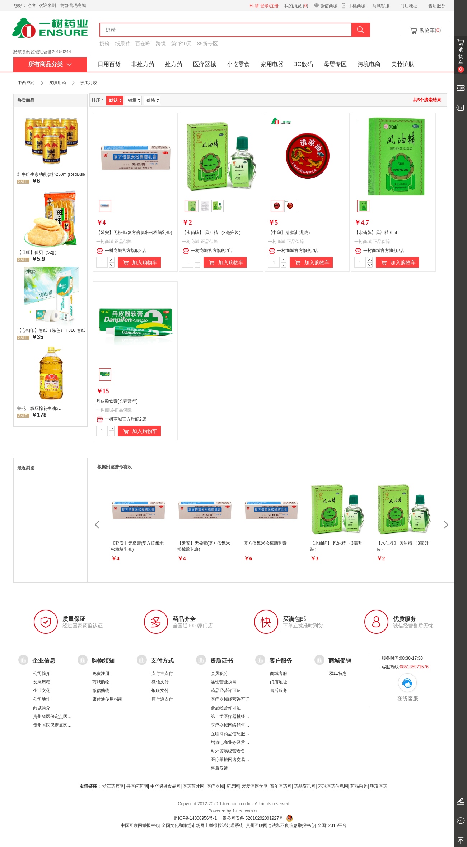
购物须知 (103, 661)
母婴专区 (335, 64)
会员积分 (219, 673)
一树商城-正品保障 (114, 241)
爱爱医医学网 (255, 786)
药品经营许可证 (226, 690)
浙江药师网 (113, 786)
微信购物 (100, 690)
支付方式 (162, 661)
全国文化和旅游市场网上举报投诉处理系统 (202, 825)
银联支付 (160, 690)
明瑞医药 (378, 786)
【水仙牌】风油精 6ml (375, 232)
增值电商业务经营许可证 (234, 742)
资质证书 (221, 661)
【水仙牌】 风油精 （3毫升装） (212, 232)
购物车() (425, 30)
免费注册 (100, 673)
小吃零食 (238, 64)
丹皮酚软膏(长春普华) (117, 401)
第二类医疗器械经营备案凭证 (239, 716)
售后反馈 (219, 768)
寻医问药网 (137, 786)
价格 (152, 100)
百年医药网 (280, 786)
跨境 (161, 43)
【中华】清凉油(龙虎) (289, 232)
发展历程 (41, 682)
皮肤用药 (57, 82)
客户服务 (280, 661)
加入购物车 (139, 263)
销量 (134, 100)
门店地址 (408, 5)
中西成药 (26, 82)
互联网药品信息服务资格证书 (239, 733)
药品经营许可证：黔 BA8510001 (44, 49)
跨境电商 (369, 64)
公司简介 (41, 673)
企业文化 (41, 690)
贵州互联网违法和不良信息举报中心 (280, 825)
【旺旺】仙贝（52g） (38, 252)
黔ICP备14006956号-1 (195, 818)
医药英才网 (193, 786)
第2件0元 (181, 43)
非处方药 (142, 64)
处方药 (173, 64)
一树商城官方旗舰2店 (121, 251)
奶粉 (104, 43)
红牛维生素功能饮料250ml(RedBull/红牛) (51, 174)
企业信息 (43, 661)
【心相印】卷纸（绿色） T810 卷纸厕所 (51, 330)
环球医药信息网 (333, 786)
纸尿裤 (122, 43)
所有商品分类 (50, 64)
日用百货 (109, 64)
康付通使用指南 (107, 699)
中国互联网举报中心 (140, 825)
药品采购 (359, 786)
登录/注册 (269, 5)
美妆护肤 (402, 64)
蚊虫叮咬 (88, 82)
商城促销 (339, 661)
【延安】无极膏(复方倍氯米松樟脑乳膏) (134, 232)
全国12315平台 (331, 825)
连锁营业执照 (224, 682)
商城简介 (41, 707)
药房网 (233, 786)
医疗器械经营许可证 (230, 699)
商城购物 (100, 682)
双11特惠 (338, 673)
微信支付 (160, 682)
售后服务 (436, 5)
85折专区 (207, 43)
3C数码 (303, 64)
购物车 (461, 60)
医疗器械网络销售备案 (232, 725)
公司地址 (41, 699)
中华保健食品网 (165, 786)
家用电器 (272, 64)
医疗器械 (204, 64)
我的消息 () (296, 5)
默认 (115, 100)
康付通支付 (162, 699)
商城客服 (380, 5)
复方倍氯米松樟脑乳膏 (265, 543)
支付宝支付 (162, 673)
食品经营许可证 (226, 707)
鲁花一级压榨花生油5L (39, 408)
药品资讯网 (305, 786)
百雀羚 (142, 43)
